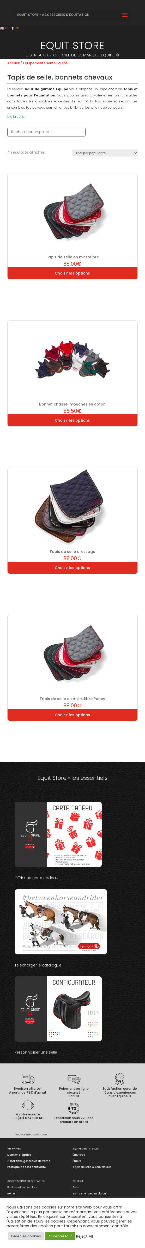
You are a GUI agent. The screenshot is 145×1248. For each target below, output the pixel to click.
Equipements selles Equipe (45, 63)
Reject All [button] (84, 1236)
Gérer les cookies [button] (26, 1236)
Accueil (13, 63)
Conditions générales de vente (28, 1161)
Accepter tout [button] (60, 1236)
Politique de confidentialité (26, 1167)
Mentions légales (19, 1155)
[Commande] (105, 152)
